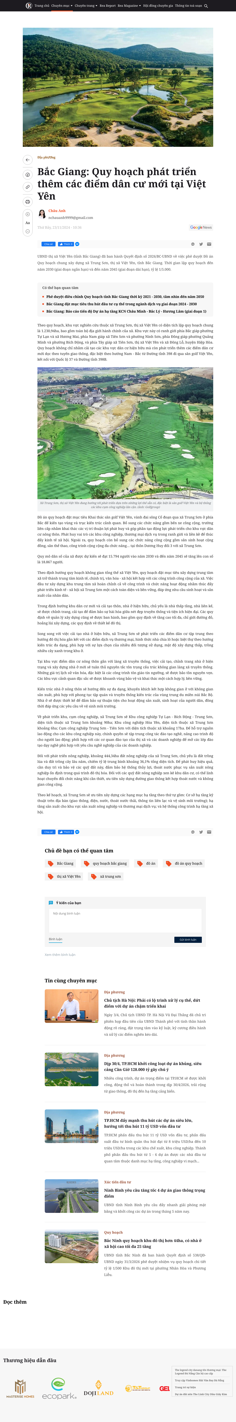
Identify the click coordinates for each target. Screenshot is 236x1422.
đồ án (146, 863)
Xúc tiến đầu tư (117, 1182)
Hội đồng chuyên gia (158, 6)
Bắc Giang (60, 863)
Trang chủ (42, 6)
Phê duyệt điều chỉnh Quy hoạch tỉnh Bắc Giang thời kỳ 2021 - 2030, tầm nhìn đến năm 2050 (125, 296)
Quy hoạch (113, 1232)
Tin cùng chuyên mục (71, 980)
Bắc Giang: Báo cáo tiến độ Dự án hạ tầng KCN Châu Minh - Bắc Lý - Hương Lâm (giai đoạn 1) (126, 311)
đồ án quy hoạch (183, 863)
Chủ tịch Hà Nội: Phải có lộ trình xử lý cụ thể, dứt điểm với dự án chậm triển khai (152, 1003)
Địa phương (46, 157)
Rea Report (108, 6)
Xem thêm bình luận (60, 955)
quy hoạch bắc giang (105, 863)
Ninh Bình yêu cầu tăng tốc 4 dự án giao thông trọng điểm (154, 1193)
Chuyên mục (62, 6)
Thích (66, 244)
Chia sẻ (48, 244)
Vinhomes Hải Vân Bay (200, 1380)
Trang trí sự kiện (185, 1387)
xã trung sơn (105, 876)
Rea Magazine (129, 6)
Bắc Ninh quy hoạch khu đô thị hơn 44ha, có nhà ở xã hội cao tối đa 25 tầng (153, 1243)
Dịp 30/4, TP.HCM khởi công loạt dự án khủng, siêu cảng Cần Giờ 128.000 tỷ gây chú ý (153, 1066)
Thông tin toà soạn (188, 6)
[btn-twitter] (201, 244)
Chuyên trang (86, 6)
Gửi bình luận (188, 939)
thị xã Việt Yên (64, 876)
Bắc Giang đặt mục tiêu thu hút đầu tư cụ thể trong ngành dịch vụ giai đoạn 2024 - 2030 (121, 304)
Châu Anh (57, 210)
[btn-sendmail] (209, 244)
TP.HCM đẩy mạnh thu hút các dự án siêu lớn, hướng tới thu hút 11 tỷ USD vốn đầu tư (148, 1123)
